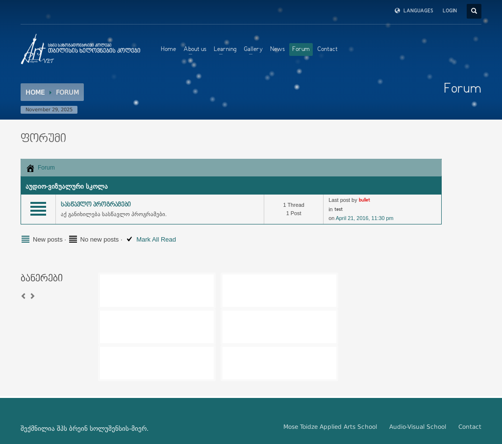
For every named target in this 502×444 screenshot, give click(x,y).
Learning (225, 49)
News (277, 49)
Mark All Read (156, 239)
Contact (327, 49)
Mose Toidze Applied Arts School (330, 426)
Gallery (253, 49)
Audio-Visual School (417, 426)
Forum (301, 49)
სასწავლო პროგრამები (96, 205)
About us (194, 49)
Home (168, 49)
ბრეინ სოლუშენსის (99, 428)
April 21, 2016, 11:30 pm (365, 218)
